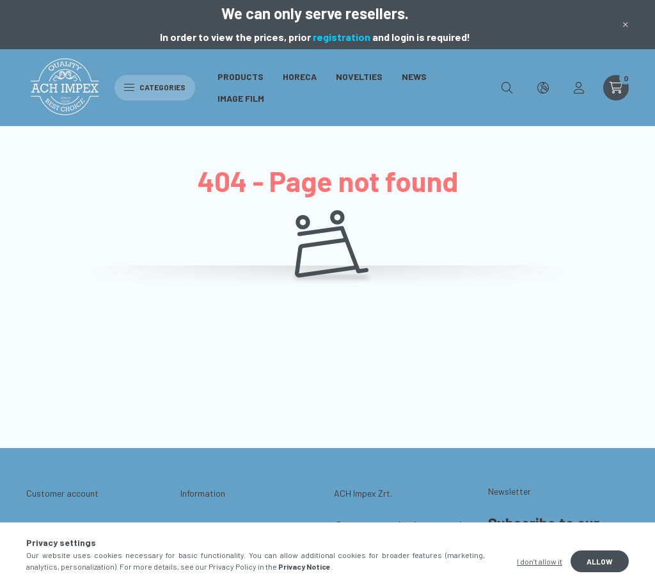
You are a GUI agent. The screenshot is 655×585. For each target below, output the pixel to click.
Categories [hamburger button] (154, 87)
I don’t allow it (539, 561)
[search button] (507, 87)
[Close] (625, 24)
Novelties (359, 76)
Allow (600, 561)
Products (240, 76)
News (414, 76)
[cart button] (616, 87)
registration (341, 37)
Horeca (300, 76)
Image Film (240, 98)
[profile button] (579, 87)
